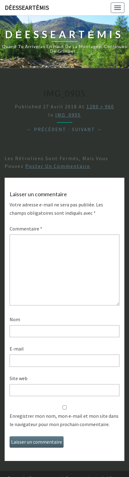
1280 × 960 (100, 106)
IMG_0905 (68, 115)
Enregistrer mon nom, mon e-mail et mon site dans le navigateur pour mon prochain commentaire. (64, 420)
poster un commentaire (57, 166)
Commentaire (26, 229)
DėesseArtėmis (27, 7)
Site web (18, 378)
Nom (15, 319)
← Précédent (46, 129)
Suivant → (87, 129)
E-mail (17, 349)
